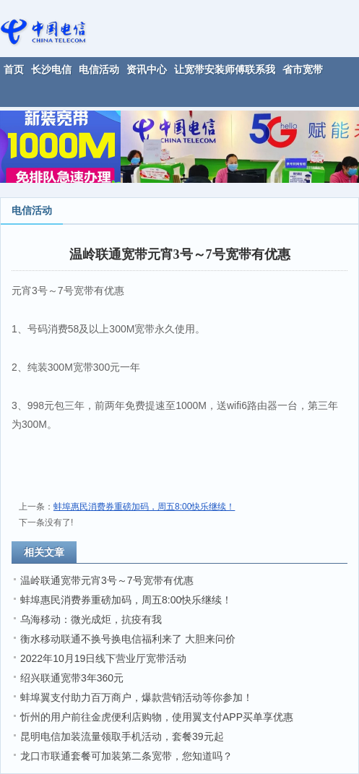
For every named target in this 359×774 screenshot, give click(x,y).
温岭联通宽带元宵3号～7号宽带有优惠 (107, 580)
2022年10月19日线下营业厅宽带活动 (103, 658)
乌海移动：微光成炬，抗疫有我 (91, 619)
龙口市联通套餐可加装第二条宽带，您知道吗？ (126, 756)
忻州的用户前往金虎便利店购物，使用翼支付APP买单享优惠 (156, 717)
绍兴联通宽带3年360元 (72, 678)
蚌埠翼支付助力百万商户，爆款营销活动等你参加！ (136, 697)
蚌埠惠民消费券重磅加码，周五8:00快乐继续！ (144, 507)
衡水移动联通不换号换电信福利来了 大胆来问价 (127, 639)
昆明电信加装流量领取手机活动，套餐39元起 (122, 736)
